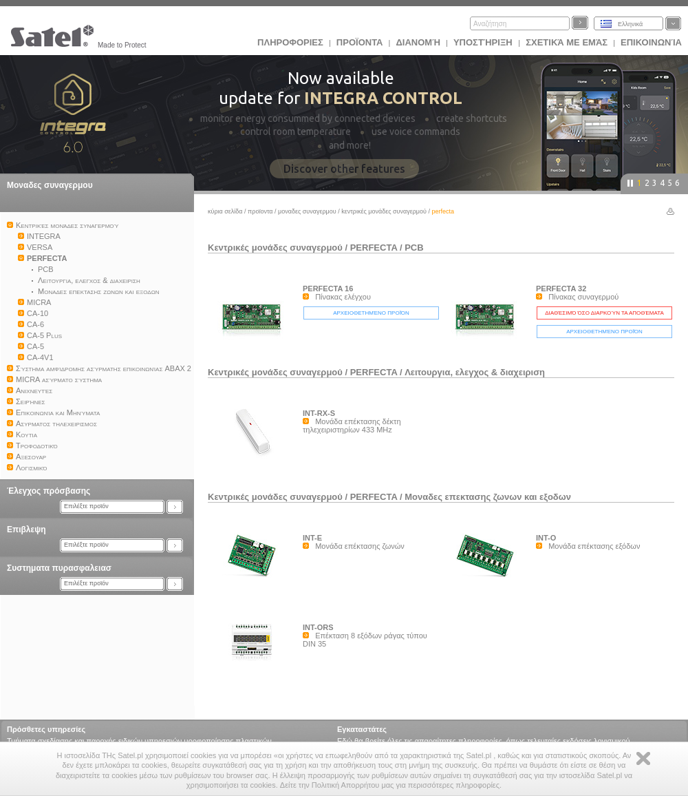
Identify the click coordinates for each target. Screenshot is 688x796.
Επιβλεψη (26, 529)
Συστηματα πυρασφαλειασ (59, 568)
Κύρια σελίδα (225, 211)
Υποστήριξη (484, 42)
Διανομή (418, 42)
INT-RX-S (319, 413)
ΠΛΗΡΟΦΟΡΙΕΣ (290, 42)
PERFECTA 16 (328, 288)
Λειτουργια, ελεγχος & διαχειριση (475, 372)
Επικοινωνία (651, 42)
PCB (414, 247)
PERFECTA (374, 247)
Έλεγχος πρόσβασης (48, 491)
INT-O (546, 538)
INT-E (312, 538)
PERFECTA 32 (561, 288)
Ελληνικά (630, 24)
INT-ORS (318, 627)
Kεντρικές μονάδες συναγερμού (384, 211)
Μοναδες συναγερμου (50, 185)
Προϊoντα (359, 42)
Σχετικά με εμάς (567, 42)
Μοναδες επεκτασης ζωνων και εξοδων (488, 497)
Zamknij (643, 758)
